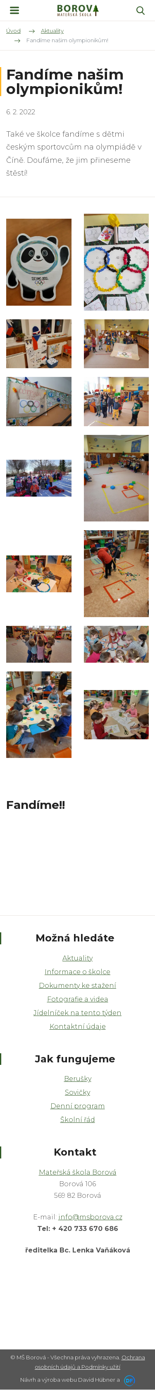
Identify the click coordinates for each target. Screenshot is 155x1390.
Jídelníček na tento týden (77, 1013)
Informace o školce (77, 972)
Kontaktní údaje (78, 1026)
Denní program (77, 1106)
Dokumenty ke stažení (77, 985)
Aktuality (77, 958)
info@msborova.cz (90, 1217)
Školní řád (77, 1120)
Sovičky (77, 1092)
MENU (14, 10)
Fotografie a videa (77, 999)
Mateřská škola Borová (78, 1172)
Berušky (77, 1079)
